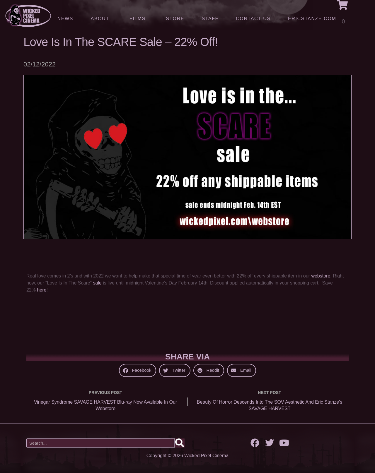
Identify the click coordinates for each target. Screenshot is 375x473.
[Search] (180, 443)
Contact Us (253, 18)
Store (175, 18)
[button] (137, 370)
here (41, 289)
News (65, 18)
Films (139, 19)
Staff (210, 18)
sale (98, 282)
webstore (320, 275)
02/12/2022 (39, 64)
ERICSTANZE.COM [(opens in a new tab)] (312, 18)
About (101, 19)
